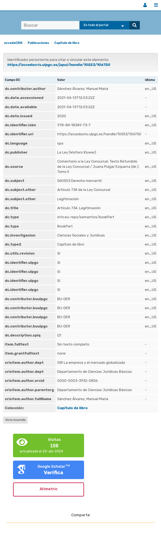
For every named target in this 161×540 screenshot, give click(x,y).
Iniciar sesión (145, 5)
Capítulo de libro (66, 43)
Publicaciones (38, 43)
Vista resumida (15, 420)
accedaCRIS (13, 43)
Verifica (53, 473)
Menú (155, 5)
